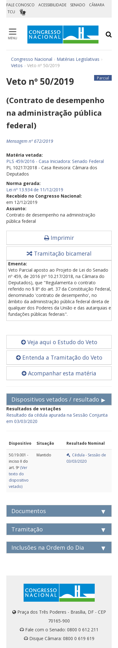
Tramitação (27, 529)
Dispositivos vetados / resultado (55, 399)
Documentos (28, 511)
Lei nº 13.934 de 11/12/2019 (34, 190)
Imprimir (59, 237)
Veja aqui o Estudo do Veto (59, 342)
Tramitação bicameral (59, 253)
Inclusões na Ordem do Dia (47, 547)
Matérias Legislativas (78, 59)
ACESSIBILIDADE (52, 5)
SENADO (77, 5)
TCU (11, 11)
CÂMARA (96, 5)
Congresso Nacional (31, 59)
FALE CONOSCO (20, 5)
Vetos (17, 65)
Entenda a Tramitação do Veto (59, 357)
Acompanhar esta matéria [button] (59, 373)
